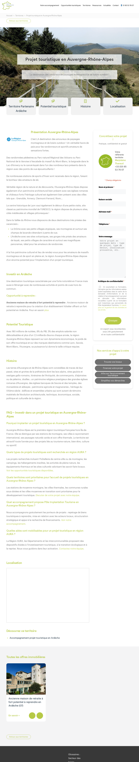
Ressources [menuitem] (96, 5)
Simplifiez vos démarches (112, 383)
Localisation (117, 106)
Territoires (19, 15)
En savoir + (14, 718)
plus (46, 313)
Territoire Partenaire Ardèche (21, 108)
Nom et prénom (106, 190)
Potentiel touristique (53, 106)
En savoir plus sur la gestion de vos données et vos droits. (112, 310)
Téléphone (104, 227)
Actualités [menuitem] (107, 5)
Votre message (105, 239)
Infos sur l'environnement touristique (113, 376)
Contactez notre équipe (71, 552)
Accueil (9, 15)
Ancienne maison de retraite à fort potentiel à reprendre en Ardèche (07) (26, 705)
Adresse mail (105, 215)
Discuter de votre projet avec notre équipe (57, 498)
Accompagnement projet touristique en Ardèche (35, 641)
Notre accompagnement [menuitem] (49, 5)
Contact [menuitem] (116, 5)
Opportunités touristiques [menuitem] (71, 5)
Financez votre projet (112, 370)
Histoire (86, 106)
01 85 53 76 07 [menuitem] (127, 5)
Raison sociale (105, 202)
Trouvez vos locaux (113, 364)
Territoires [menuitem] (87, 5)
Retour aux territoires (18, 21)
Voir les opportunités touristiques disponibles (29, 473)
